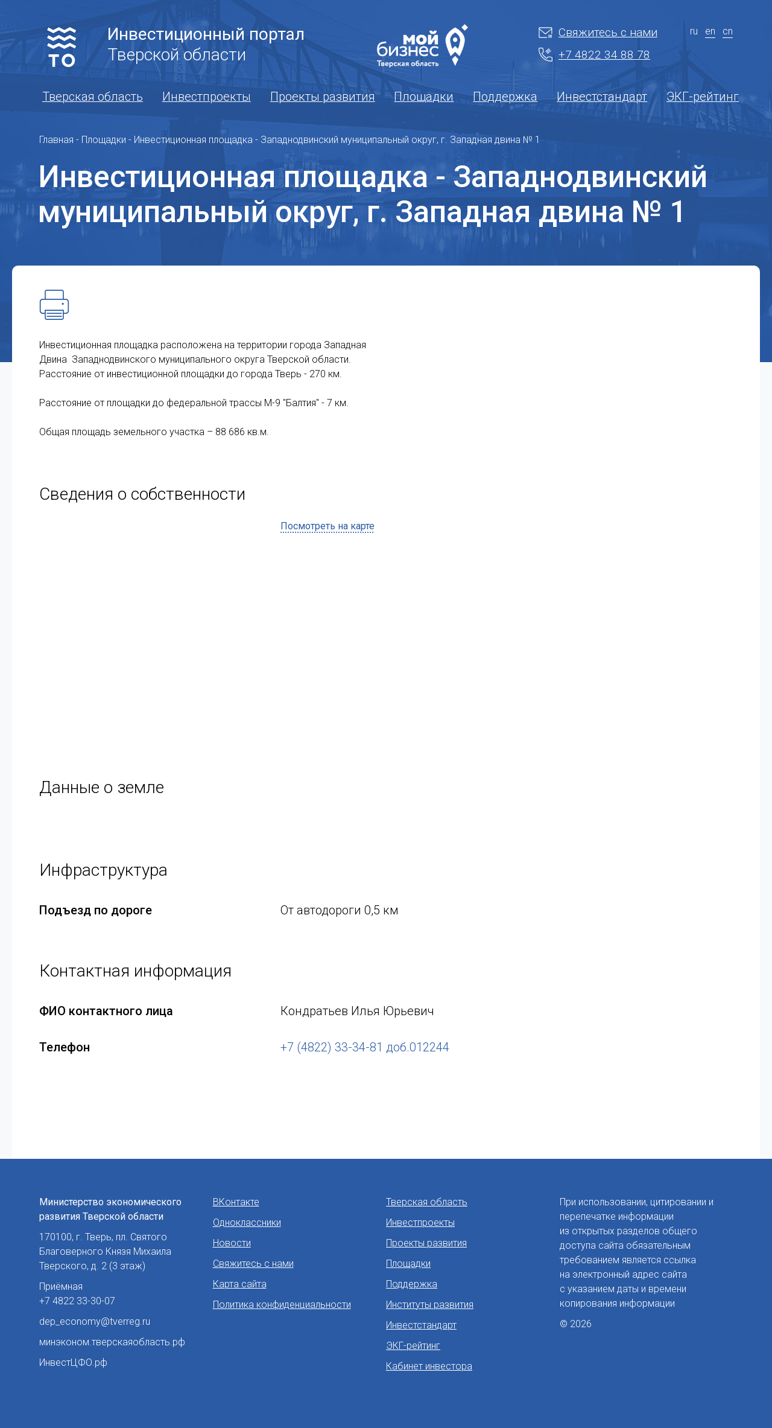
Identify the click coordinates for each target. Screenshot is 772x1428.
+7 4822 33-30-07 (77, 1301)
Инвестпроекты (206, 96)
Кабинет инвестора (429, 1366)
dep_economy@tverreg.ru (94, 1321)
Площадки (424, 96)
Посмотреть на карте (327, 526)
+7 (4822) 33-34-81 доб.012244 (364, 1047)
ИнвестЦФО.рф (73, 1362)
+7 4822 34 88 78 (594, 55)
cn (728, 31)
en (710, 31)
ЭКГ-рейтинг (702, 96)
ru (694, 31)
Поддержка (505, 96)
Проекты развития (322, 96)
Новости (232, 1243)
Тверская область (92, 96)
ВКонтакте (236, 1202)
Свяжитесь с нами (598, 32)
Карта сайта (240, 1284)
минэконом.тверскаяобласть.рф (112, 1342)
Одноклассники (247, 1222)
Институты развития (429, 1304)
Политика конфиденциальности (282, 1304)
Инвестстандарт (602, 96)
